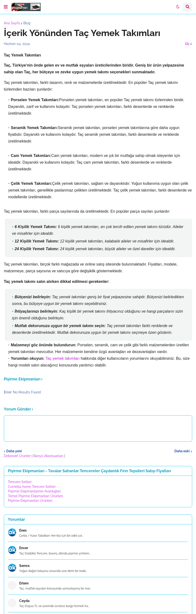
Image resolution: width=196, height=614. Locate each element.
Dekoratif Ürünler (18, 456)
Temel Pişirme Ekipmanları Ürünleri (35, 496)
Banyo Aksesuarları (48, 456)
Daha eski (182, 451)
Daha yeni (14, 451)
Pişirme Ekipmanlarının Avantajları (34, 491)
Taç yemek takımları (63, 358)
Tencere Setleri (19, 482)
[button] (6, 7)
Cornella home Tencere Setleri (31, 487)
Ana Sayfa (12, 23)
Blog (27, 23)
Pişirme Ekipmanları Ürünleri (30, 500)
